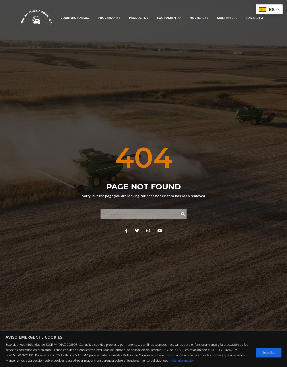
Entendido (268, 352)
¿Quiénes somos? (75, 18)
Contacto (254, 18)
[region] (143, 348)
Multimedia (227, 18)
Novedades (199, 18)
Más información (182, 360)
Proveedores (109, 18)
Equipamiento (169, 18)
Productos (138, 18)
